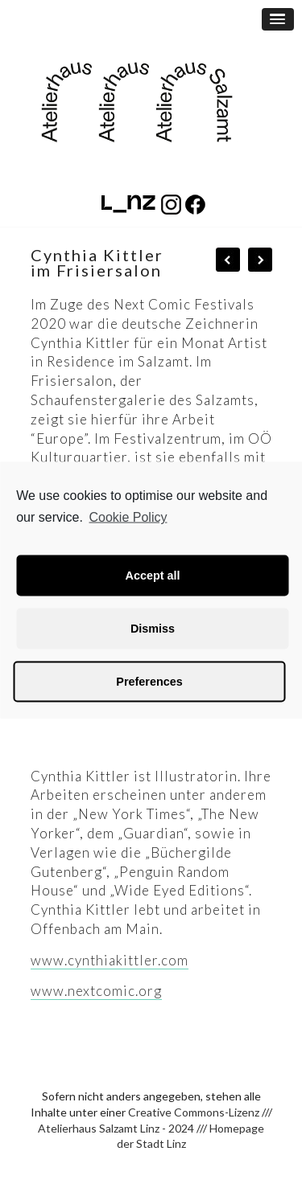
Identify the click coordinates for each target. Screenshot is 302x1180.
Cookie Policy (128, 517)
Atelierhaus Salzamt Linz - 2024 (116, 1128)
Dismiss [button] (152, 628)
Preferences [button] (149, 681)
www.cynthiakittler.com (109, 960)
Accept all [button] (153, 575)
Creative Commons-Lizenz (193, 1112)
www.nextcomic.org (96, 990)
